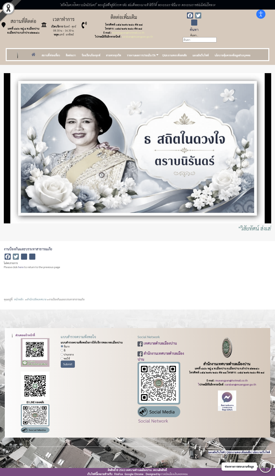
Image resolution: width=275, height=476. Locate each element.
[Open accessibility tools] (260, 14)
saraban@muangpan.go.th (137, 36)
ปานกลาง (67, 354)
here (21, 267)
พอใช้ (65, 358)
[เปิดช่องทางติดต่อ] (265, 466)
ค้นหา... (194, 35)
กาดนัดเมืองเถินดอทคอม (174, 474)
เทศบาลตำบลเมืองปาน (160, 343)
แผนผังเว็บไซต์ (216, 452)
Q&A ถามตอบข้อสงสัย (238, 452)
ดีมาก (65, 346)
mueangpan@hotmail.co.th (128, 32)
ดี (63, 350)
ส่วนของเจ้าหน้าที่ (23, 335)
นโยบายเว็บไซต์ (262, 452)
